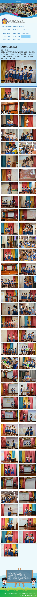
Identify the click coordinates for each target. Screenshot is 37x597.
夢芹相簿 (8, 26)
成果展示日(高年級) (18, 26)
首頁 (2, 26)
